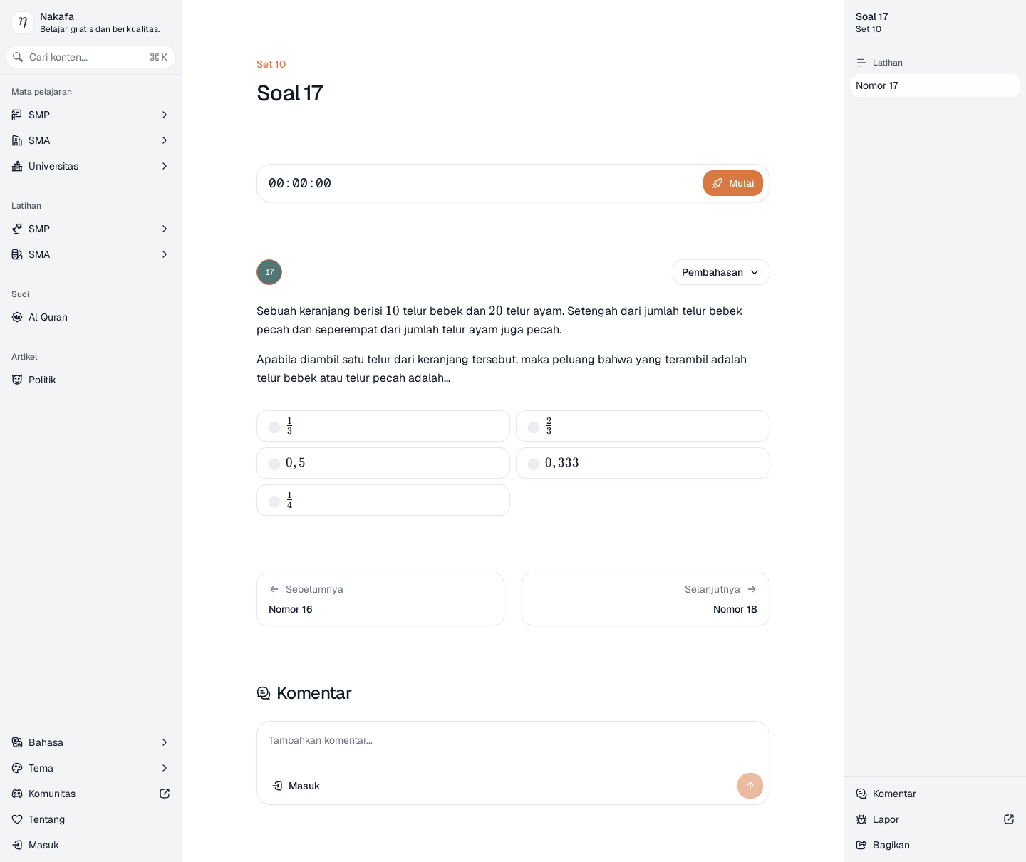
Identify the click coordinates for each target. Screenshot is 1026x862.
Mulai (733, 183)
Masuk (35, 844)
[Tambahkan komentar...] (513, 744)
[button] (380, 599)
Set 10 (271, 64)
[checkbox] (274, 427)
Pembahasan (721, 272)
